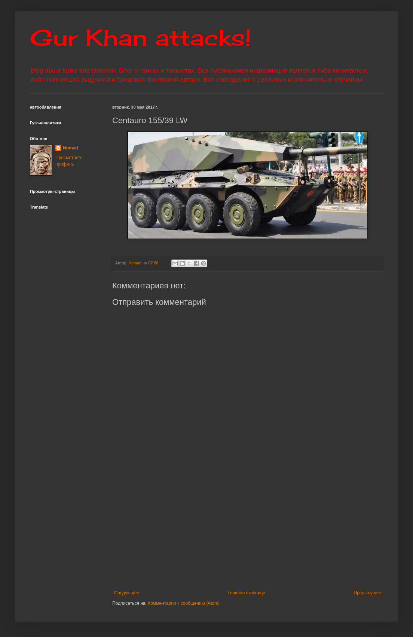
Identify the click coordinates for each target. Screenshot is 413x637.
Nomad (70, 148)
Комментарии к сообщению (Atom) (184, 603)
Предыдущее (367, 592)
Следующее (126, 592)
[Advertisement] (247, 528)
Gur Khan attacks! (140, 37)
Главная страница (247, 592)
